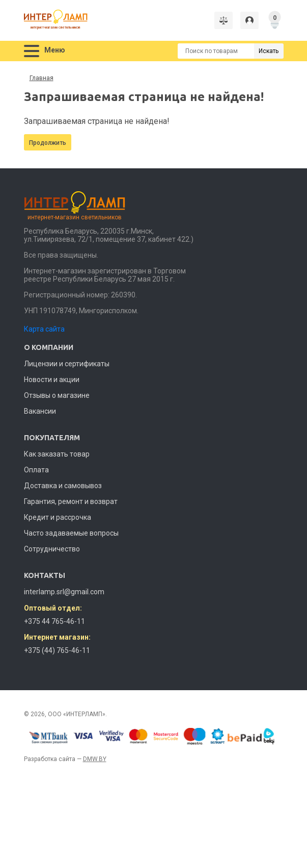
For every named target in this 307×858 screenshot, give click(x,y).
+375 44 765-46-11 (54, 621)
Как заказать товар (57, 454)
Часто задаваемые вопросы (71, 533)
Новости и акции (51, 379)
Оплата (36, 470)
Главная (41, 78)
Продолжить (47, 142)
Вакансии (40, 411)
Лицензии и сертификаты (66, 364)
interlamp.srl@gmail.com (64, 592)
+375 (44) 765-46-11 (57, 650)
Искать (268, 51)
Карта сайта (44, 329)
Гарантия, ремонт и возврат (71, 501)
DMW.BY (94, 759)
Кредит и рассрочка (57, 517)
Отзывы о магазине (57, 395)
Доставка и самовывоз (63, 486)
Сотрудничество (52, 549)
